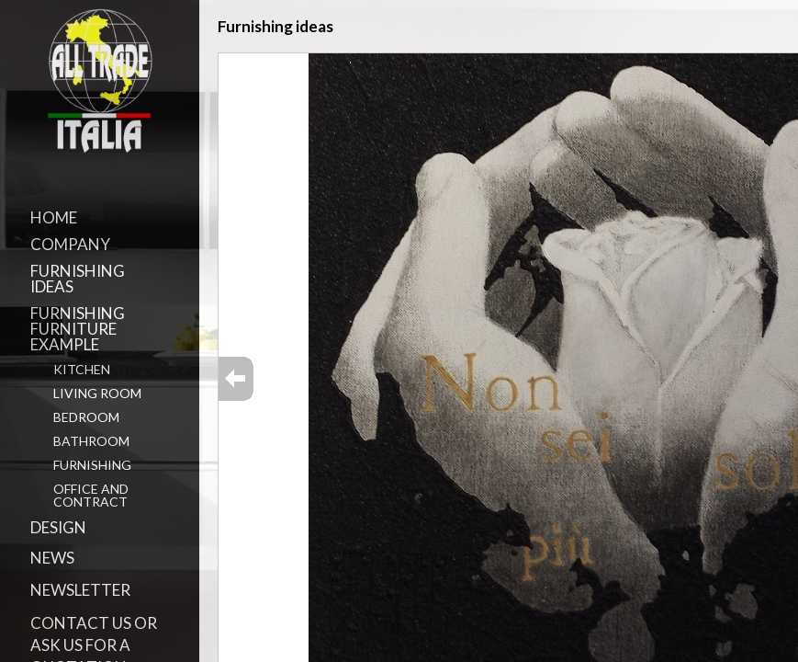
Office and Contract (91, 495)
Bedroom (86, 417)
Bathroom (91, 441)
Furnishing (92, 465)
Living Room (97, 393)
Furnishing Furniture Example (77, 328)
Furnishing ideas (77, 278)
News (52, 557)
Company (70, 244)
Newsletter (80, 589)
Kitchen (81, 369)
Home (53, 217)
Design (58, 527)
